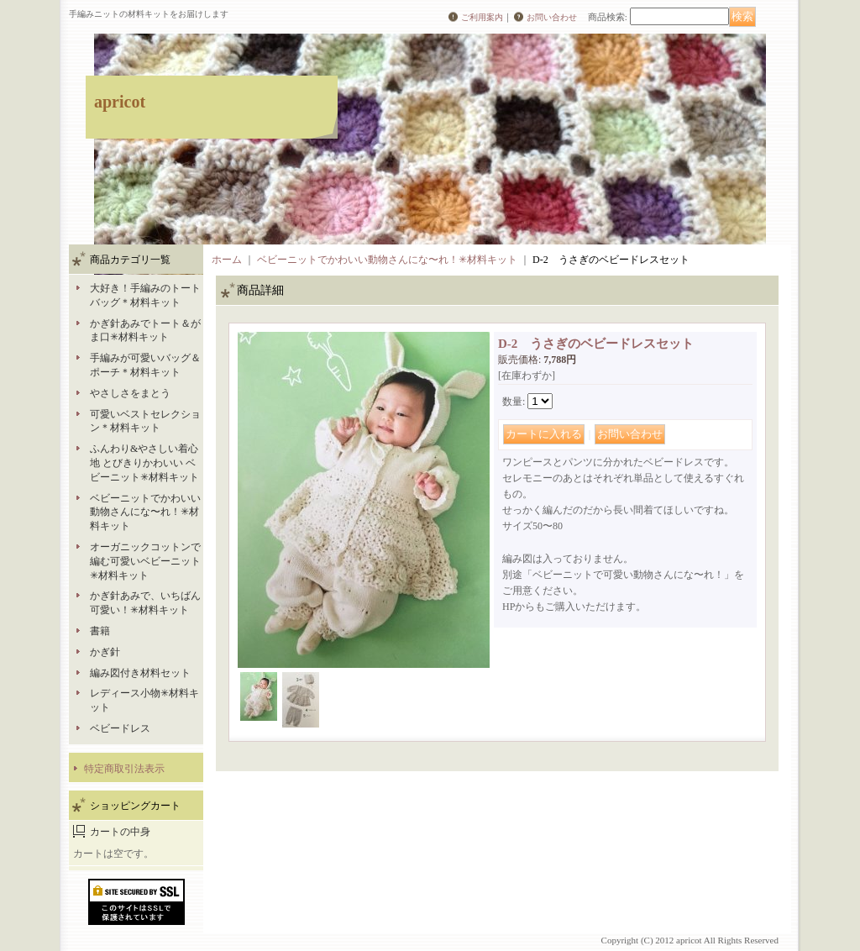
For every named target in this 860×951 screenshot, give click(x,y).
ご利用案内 (482, 17)
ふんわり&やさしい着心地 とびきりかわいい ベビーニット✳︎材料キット (144, 463)
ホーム (227, 259)
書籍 (100, 631)
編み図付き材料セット (140, 673)
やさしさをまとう (130, 393)
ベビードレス (120, 728)
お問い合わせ (552, 17)
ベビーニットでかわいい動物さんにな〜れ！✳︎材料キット (145, 512)
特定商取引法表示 (124, 769)
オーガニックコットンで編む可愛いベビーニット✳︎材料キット (145, 561)
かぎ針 (105, 652)
